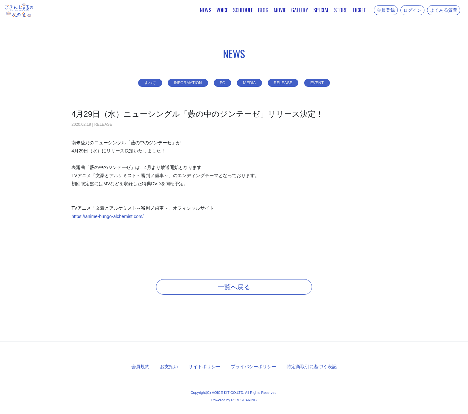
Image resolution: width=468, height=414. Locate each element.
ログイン (412, 10)
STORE (340, 10)
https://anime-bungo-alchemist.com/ (108, 216)
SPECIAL (321, 10)
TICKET (359, 10)
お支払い (169, 366)
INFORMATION (183, 82)
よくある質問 (443, 10)
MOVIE (280, 10)
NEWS (205, 10)
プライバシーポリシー (253, 366)
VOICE (222, 10)
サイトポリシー (204, 366)
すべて (141, 82)
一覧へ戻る (234, 287)
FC (221, 82)
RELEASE (288, 82)
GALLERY (299, 10)
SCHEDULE (243, 10)
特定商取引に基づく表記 (312, 366)
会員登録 (386, 10)
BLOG (263, 10)
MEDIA (251, 82)
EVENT (326, 82)
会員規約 (140, 366)
